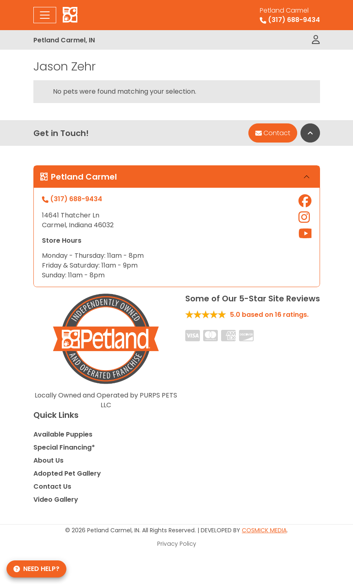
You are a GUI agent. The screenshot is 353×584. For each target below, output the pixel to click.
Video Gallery (55, 499)
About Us (48, 460)
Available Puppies (62, 434)
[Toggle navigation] (44, 15)
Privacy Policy (176, 544)
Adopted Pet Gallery (67, 473)
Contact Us (52, 486)
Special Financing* (64, 447)
